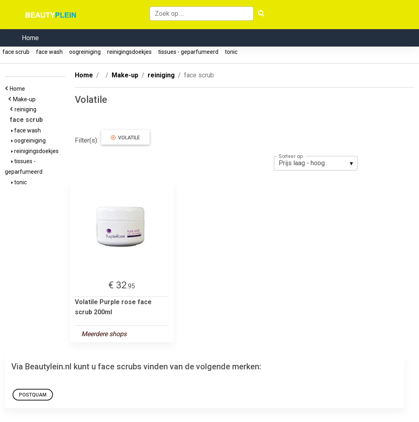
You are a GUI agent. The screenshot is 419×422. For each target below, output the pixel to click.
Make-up (25, 99)
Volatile (125, 138)
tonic (231, 52)
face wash (49, 52)
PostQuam (33, 395)
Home (30, 38)
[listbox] (316, 163)
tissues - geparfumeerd (188, 52)
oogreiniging (85, 52)
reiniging (27, 109)
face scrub (16, 52)
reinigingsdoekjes (129, 52)
